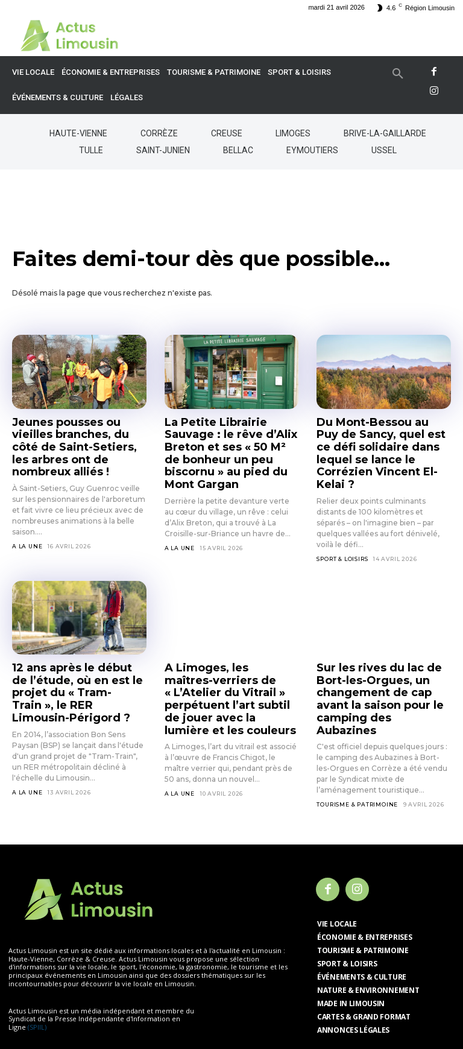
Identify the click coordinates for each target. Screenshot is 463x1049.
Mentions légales (142, 1011)
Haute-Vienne (78, 133)
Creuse (226, 133)
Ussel (384, 150)
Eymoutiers (312, 150)
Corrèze (159, 133)
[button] (397, 74)
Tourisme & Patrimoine (357, 758)
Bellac (238, 150)
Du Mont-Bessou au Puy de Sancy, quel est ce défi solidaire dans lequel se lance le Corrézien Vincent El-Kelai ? (382, 442)
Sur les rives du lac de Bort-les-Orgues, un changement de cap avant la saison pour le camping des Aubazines (383, 664)
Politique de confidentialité (236, 1011)
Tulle (91, 150)
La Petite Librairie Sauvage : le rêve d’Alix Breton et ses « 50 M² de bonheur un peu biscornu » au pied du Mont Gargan (231, 442)
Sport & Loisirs (342, 536)
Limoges (293, 133)
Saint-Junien (163, 150)
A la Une (27, 525)
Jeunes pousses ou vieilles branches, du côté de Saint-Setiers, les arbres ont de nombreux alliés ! (78, 437)
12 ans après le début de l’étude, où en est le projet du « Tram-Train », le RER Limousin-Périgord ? (75, 659)
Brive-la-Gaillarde (385, 133)
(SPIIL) (37, 981)
